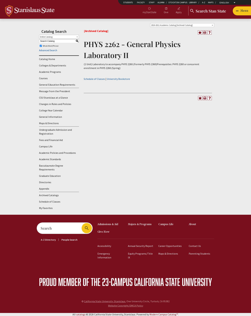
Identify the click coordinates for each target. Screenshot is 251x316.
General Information (50, 116)
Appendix (44, 188)
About (192, 224)
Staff (152, 2)
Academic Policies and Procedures (57, 152)
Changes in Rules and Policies (55, 104)
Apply (179, 12)
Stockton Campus (177, 2)
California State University (173, 282)
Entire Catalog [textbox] (46, 37)
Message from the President (54, 91)
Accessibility (104, 246)
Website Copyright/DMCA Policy (125, 305)
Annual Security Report (140, 246)
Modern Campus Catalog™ (164, 314)
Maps (211, 2)
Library (193, 2)
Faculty (141, 2)
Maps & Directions (49, 123)
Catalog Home (47, 59)
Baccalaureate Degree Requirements (51, 167)
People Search (69, 239)
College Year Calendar (51, 110)
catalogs (81, 314)
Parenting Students (199, 253)
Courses (43, 78)
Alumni (161, 2)
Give (166, 12)
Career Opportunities (170, 246)
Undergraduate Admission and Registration (55, 131)
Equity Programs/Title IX (140, 255)
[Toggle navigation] (242, 10)
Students (128, 2)
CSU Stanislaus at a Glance (53, 97)
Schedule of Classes (49, 201)
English (224, 2)
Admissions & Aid (107, 224)
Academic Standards (50, 159)
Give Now (103, 231)
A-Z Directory (48, 239)
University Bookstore (118, 78)
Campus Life (46, 146)
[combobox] (182, 25)
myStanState (149, 12)
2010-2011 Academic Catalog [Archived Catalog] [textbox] (172, 25)
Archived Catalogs (49, 195)
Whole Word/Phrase (50, 46)
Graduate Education (50, 175)
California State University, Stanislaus (104, 301)
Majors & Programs (140, 224)
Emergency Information (104, 255)
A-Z (203, 2)
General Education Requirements (57, 84)
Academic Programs (50, 71)
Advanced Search (48, 50)
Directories (45, 182)
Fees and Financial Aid (51, 140)
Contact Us (195, 246)
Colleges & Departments (52, 65)
